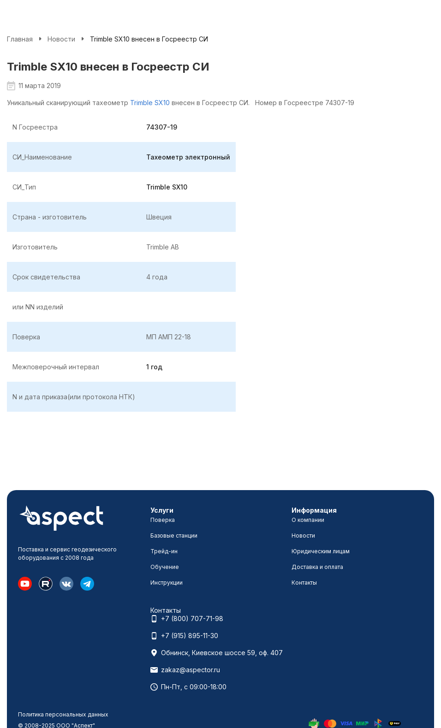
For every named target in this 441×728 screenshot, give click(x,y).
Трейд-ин (164, 551)
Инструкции (166, 582)
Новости (61, 39)
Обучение (164, 566)
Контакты (304, 582)
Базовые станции (173, 535)
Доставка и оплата (317, 566)
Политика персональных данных (63, 714)
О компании (308, 519)
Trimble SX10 (150, 103)
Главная (20, 39)
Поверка (162, 519)
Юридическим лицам (321, 551)
